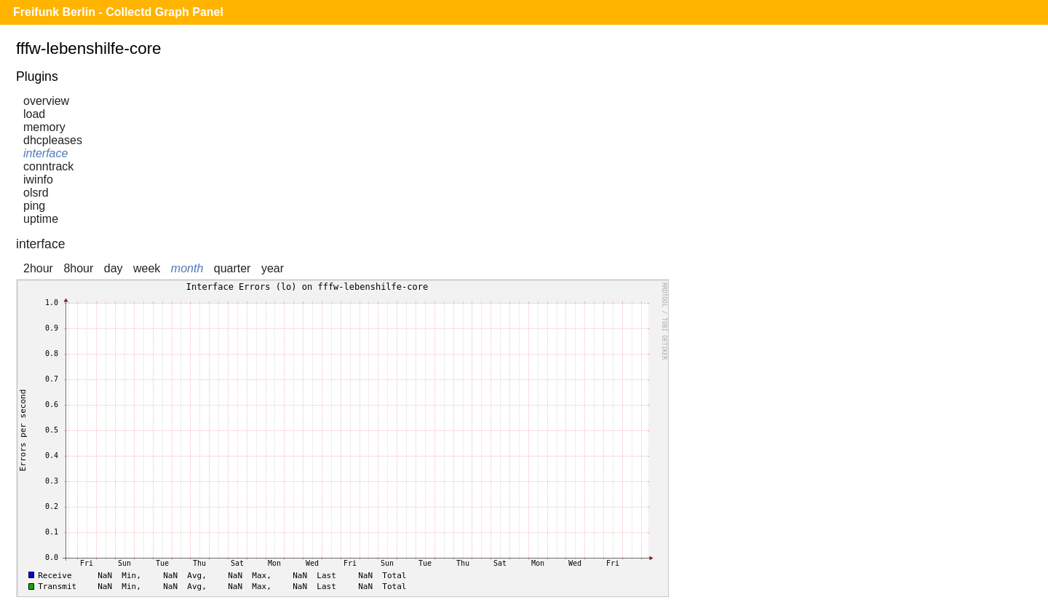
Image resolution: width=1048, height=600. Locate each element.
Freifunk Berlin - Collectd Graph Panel (118, 12)
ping (34, 206)
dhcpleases (52, 140)
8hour (78, 268)
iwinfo (38, 179)
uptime (40, 219)
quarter (232, 268)
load (34, 114)
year (272, 268)
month (187, 268)
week (146, 268)
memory (44, 127)
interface (45, 153)
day (113, 268)
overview (46, 101)
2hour (38, 268)
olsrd (36, 192)
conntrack (48, 166)
